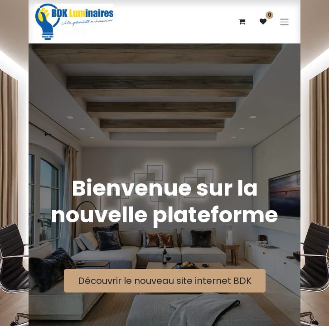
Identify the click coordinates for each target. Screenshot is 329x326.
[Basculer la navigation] (284, 21)
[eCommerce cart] (241, 21)
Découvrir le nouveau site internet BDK (165, 280)
